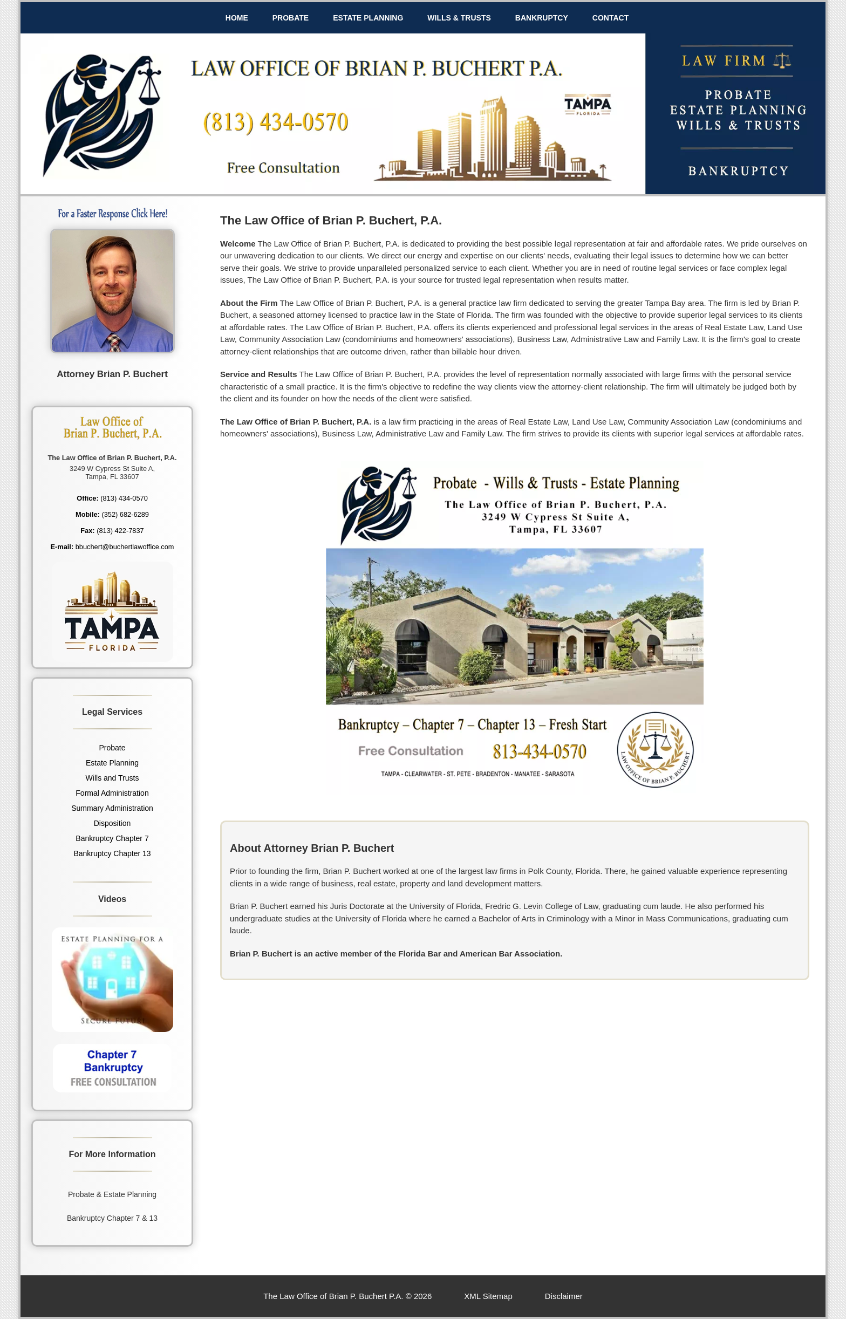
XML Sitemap (488, 1296)
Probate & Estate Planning (112, 1194)
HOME (237, 17)
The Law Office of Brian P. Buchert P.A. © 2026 (347, 1296)
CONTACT (610, 17)
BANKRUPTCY (541, 17)
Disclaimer (564, 1296)
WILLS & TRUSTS (458, 17)
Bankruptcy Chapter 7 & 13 (112, 1218)
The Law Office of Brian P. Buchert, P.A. (331, 220)
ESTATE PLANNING (368, 17)
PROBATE (290, 17)
